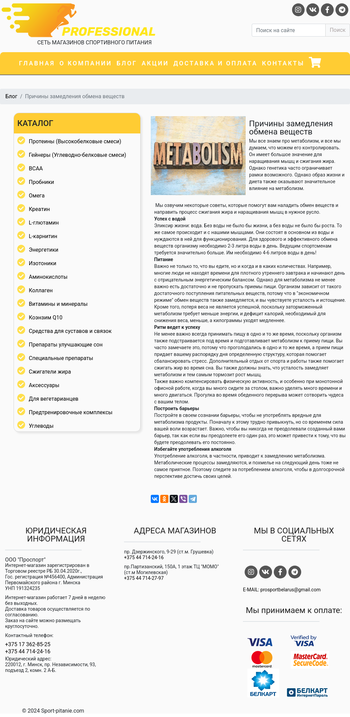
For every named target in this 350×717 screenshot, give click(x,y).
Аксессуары (44, 385)
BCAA (36, 168)
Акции (155, 63)
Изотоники (42, 263)
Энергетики (43, 250)
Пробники (41, 182)
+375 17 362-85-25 (27, 644)
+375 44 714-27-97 (144, 578)
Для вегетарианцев (53, 399)
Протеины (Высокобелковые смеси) (75, 141)
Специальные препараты (61, 358)
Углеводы (41, 426)
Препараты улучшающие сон (66, 344)
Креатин (39, 209)
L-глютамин (44, 222)
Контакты (283, 63)
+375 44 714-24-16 (27, 651)
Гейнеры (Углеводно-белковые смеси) (77, 155)
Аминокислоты (48, 277)
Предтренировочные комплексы (70, 412)
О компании (86, 63)
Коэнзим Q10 (45, 317)
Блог (127, 63)
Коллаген (41, 290)
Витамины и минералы (58, 304)
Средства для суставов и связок (70, 331)
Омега (37, 195)
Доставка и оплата (215, 63)
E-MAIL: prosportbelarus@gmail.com (282, 589)
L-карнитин (43, 236)
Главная (37, 63)
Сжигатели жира (50, 371)
